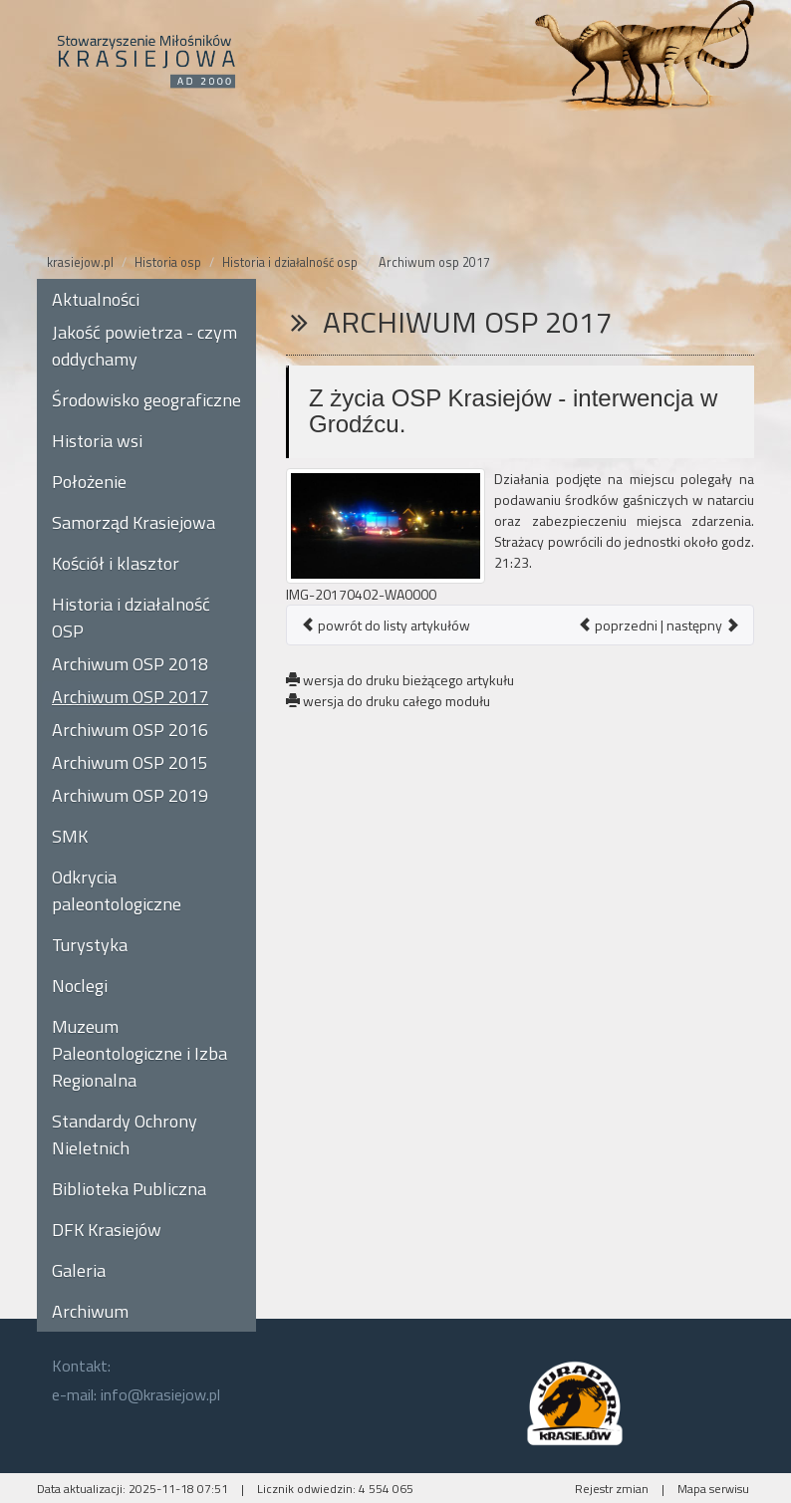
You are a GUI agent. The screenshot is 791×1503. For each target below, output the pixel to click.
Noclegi (80, 985)
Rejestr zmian (612, 1488)
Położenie (89, 481)
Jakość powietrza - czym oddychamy (144, 346)
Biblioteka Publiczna (129, 1188)
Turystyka (90, 944)
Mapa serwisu (713, 1488)
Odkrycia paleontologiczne (116, 890)
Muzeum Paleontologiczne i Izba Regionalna (139, 1053)
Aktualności (95, 299)
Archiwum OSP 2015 (130, 762)
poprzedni (618, 625)
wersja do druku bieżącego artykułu (400, 679)
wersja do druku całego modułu (388, 700)
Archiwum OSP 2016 (130, 729)
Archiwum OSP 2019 (130, 795)
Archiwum (90, 1311)
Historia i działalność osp (290, 262)
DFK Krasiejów (106, 1229)
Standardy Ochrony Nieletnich (124, 1134)
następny (702, 625)
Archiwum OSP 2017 (130, 696)
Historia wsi (97, 440)
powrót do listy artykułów (385, 625)
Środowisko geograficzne (146, 399)
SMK (70, 836)
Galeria (79, 1270)
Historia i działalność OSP (131, 617)
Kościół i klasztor (115, 563)
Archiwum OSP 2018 (130, 663)
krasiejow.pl (80, 262)
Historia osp (167, 262)
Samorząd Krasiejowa (133, 522)
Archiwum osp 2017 (434, 262)
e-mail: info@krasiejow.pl (136, 1394)
